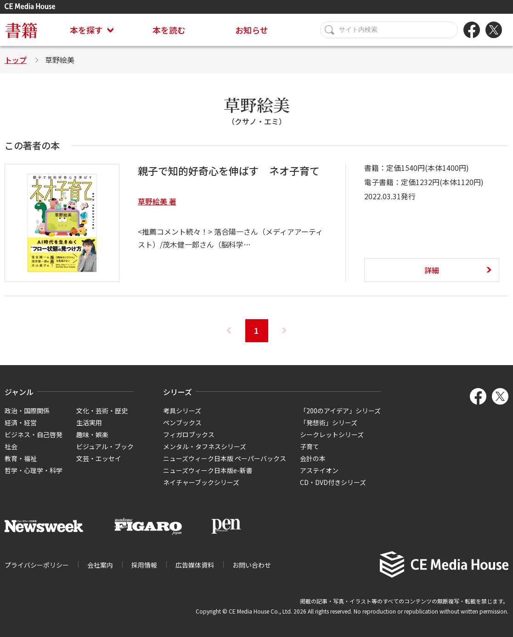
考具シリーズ (182, 410)
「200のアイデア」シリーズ (340, 410)
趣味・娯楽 (92, 434)
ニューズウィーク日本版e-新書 (208, 470)
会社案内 (100, 564)
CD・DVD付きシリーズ (333, 482)
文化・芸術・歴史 (102, 410)
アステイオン (319, 470)
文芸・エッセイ (98, 458)
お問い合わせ (251, 564)
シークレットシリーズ (332, 434)
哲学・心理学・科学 (33, 470)
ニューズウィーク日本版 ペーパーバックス (224, 458)
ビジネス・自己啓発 (33, 434)
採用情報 (144, 564)
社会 (11, 446)
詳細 (431, 270)
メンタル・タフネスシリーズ (204, 446)
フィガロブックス (188, 434)
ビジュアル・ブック (105, 446)
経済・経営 (21, 422)
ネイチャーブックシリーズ (201, 482)
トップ (16, 59)
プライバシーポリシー (37, 564)
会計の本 (313, 458)
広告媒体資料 (194, 564)
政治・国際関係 (27, 410)
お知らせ (251, 30)
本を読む (169, 30)
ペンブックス (182, 422)
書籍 (21, 29)
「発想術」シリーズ (328, 422)
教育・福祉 (21, 458)
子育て (309, 446)
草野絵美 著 (157, 201)
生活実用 (89, 422)
